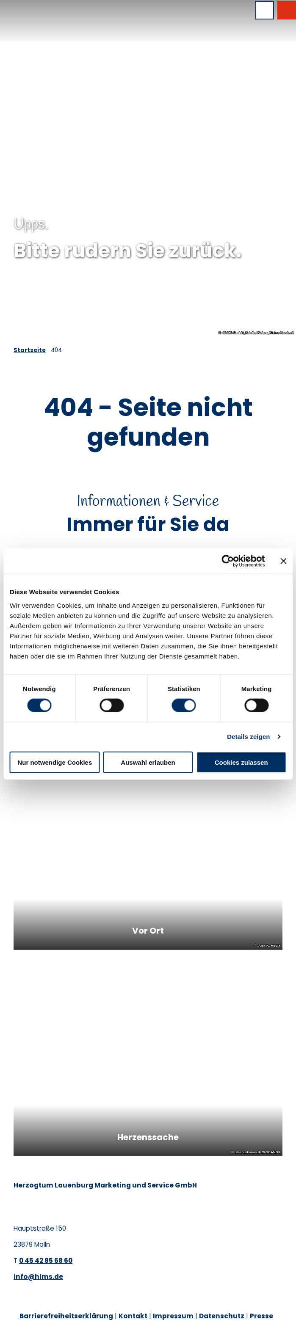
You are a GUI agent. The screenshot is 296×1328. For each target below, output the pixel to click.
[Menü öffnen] (264, 10)
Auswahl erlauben (148, 762)
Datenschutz (221, 1315)
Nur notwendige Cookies (54, 762)
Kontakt (133, 1315)
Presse (261, 1315)
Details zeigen (248, 736)
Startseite (30, 350)
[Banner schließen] (283, 561)
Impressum (173, 1315)
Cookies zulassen (241, 762)
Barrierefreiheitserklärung (66, 1315)
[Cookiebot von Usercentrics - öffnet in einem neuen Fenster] (228, 561)
